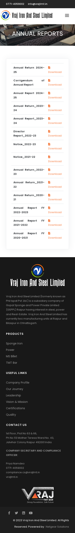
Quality (11, 415)
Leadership (13, 395)
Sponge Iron (14, 343)
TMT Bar (11, 363)
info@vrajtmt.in (37, 4)
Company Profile (17, 383)
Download (55, 135)
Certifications (15, 408)
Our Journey (14, 389)
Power (10, 350)
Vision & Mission (17, 402)
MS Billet (11, 356)
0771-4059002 (15, 4)
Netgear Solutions (57, 527)
